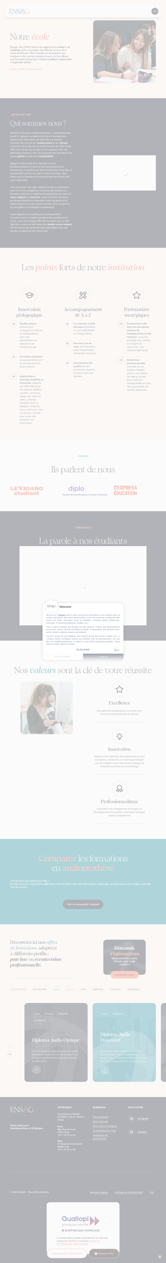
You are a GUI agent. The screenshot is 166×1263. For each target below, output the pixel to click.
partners (62, 615)
